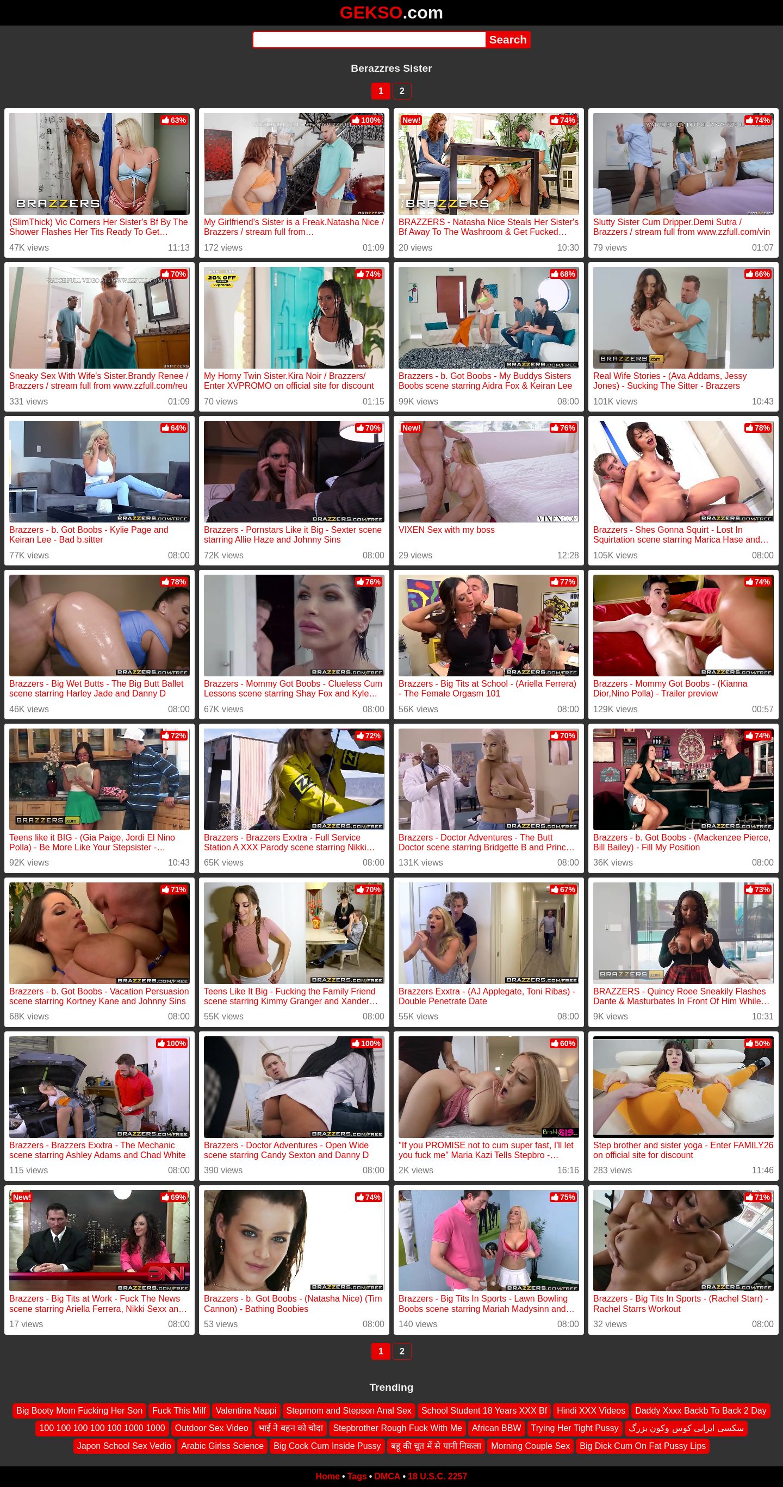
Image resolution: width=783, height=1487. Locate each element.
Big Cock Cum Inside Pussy (327, 1446)
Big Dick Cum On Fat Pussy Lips (643, 1446)
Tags (357, 1476)
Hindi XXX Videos (591, 1410)
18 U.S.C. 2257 (437, 1476)
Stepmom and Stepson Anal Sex (349, 1410)
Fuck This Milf (179, 1410)
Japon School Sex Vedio (124, 1446)
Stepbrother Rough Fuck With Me (397, 1428)
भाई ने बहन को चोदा (291, 1428)
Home (328, 1476)
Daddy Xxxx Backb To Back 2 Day (701, 1410)
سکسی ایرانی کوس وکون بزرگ (686, 1428)
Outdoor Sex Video (211, 1428)
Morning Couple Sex (530, 1446)
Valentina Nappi (246, 1410)
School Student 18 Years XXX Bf (484, 1410)
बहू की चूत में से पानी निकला (436, 1446)
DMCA (387, 1476)
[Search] (369, 39)
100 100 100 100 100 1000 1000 (102, 1428)
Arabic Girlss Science (222, 1446)
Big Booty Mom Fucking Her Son (79, 1410)
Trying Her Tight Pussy (575, 1428)
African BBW (496, 1428)
